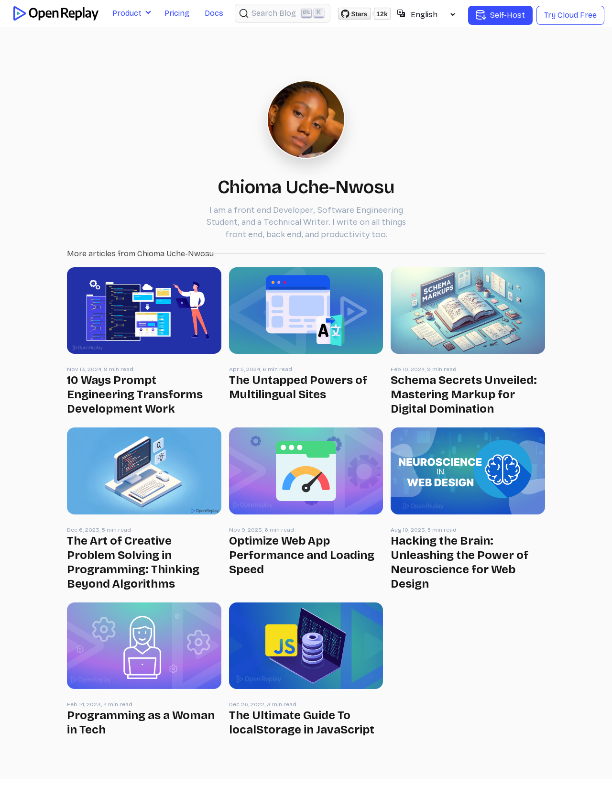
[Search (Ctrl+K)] (282, 13)
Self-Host (500, 15)
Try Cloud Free (570, 15)
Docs (214, 13)
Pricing (176, 13)
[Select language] (433, 15)
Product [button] (127, 13)
